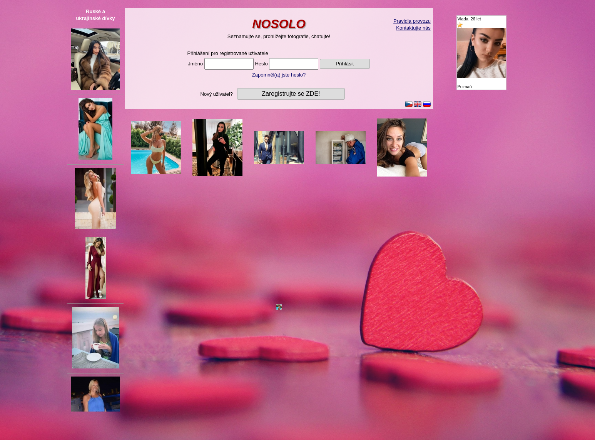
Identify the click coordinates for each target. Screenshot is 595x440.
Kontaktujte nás (413, 28)
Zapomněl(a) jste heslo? (279, 75)
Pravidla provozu (412, 21)
